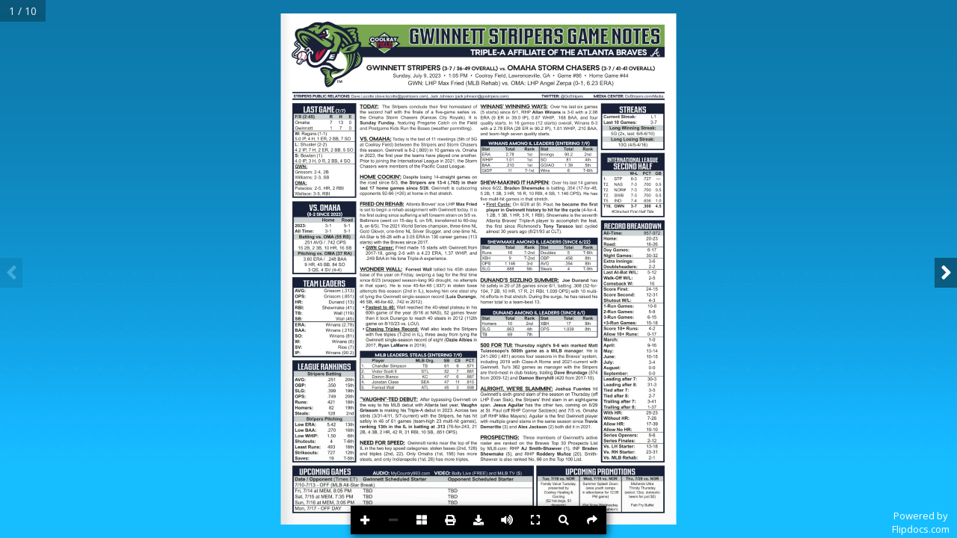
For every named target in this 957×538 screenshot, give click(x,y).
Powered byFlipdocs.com (921, 522)
